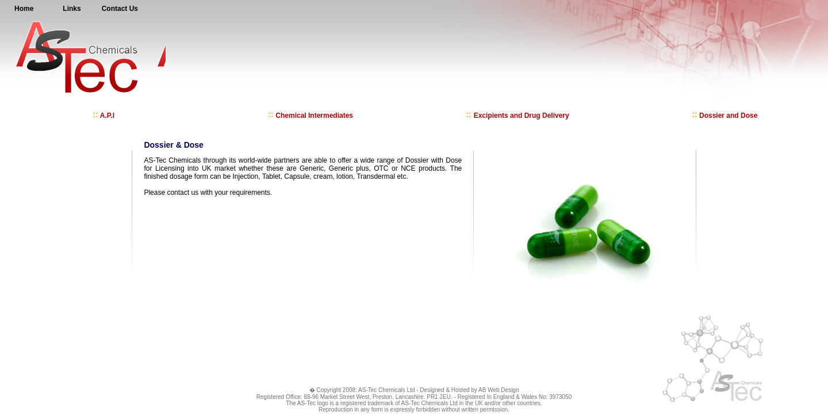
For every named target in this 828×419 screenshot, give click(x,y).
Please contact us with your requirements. (208, 193)
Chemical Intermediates (310, 116)
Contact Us (120, 9)
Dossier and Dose (725, 116)
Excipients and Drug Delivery (517, 116)
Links (71, 9)
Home (23, 9)
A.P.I (103, 116)
